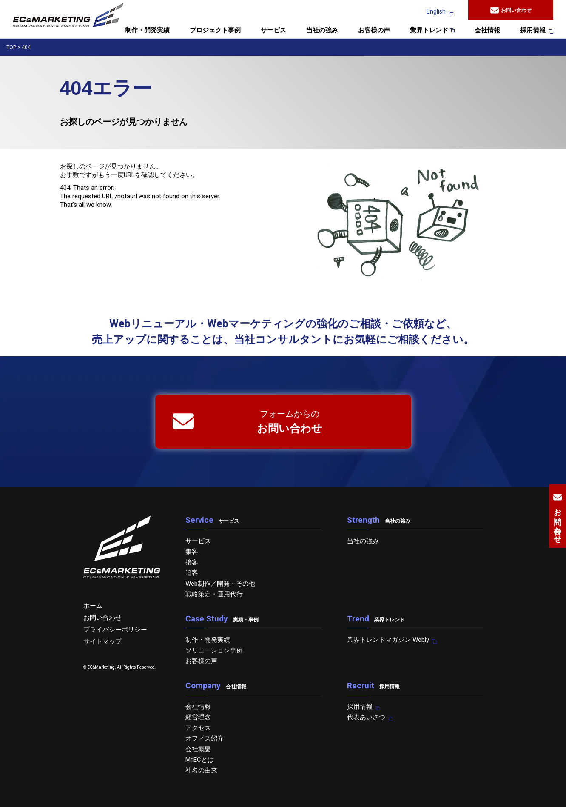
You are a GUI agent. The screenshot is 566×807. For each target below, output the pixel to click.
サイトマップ (102, 641)
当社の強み (322, 30)
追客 (191, 573)
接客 (191, 562)
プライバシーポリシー (115, 629)
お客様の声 (374, 30)
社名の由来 (201, 770)
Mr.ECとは (199, 760)
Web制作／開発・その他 (220, 583)
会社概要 (198, 749)
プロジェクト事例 (215, 30)
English (436, 11)
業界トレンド (432, 30)
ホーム (92, 606)
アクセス (198, 728)
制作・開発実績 (147, 30)
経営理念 (198, 717)
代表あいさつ (366, 717)
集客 (191, 551)
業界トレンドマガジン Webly (388, 640)
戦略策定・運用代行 (214, 594)
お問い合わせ (511, 10)
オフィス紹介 (204, 738)
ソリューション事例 (214, 650)
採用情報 (533, 30)
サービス (273, 30)
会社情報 (487, 30)
